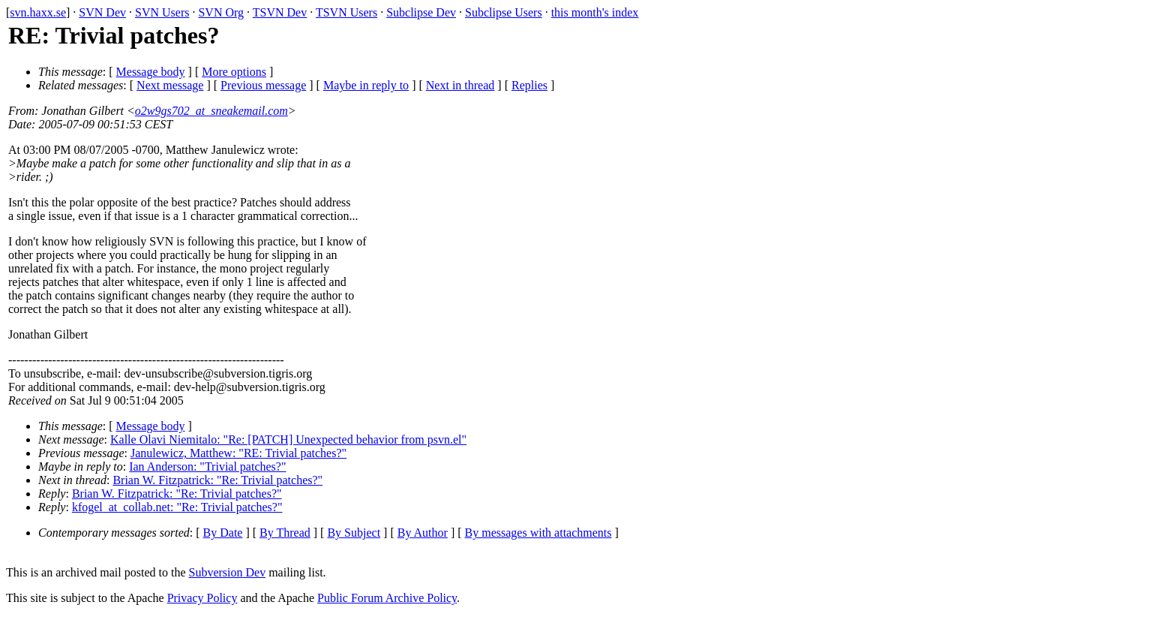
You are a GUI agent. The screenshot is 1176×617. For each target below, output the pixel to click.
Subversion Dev (227, 572)
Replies (530, 85)
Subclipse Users (503, 12)
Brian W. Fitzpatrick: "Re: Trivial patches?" (217, 480)
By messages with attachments (538, 532)
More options (234, 71)
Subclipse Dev (421, 12)
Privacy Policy (202, 597)
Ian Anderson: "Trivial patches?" (207, 466)
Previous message (263, 85)
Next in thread (460, 85)
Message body (150, 71)
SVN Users (162, 12)
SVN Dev (102, 12)
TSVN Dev (280, 12)
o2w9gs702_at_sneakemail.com (211, 110)
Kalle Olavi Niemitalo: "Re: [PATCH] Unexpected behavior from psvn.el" (288, 439)
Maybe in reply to (366, 85)
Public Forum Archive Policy (387, 597)
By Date (223, 532)
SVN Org (221, 12)
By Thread (285, 532)
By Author (423, 532)
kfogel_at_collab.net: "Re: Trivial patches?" (177, 507)
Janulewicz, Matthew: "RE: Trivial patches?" (238, 453)
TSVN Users (346, 12)
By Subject (353, 532)
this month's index (595, 12)
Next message (169, 85)
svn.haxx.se (38, 12)
